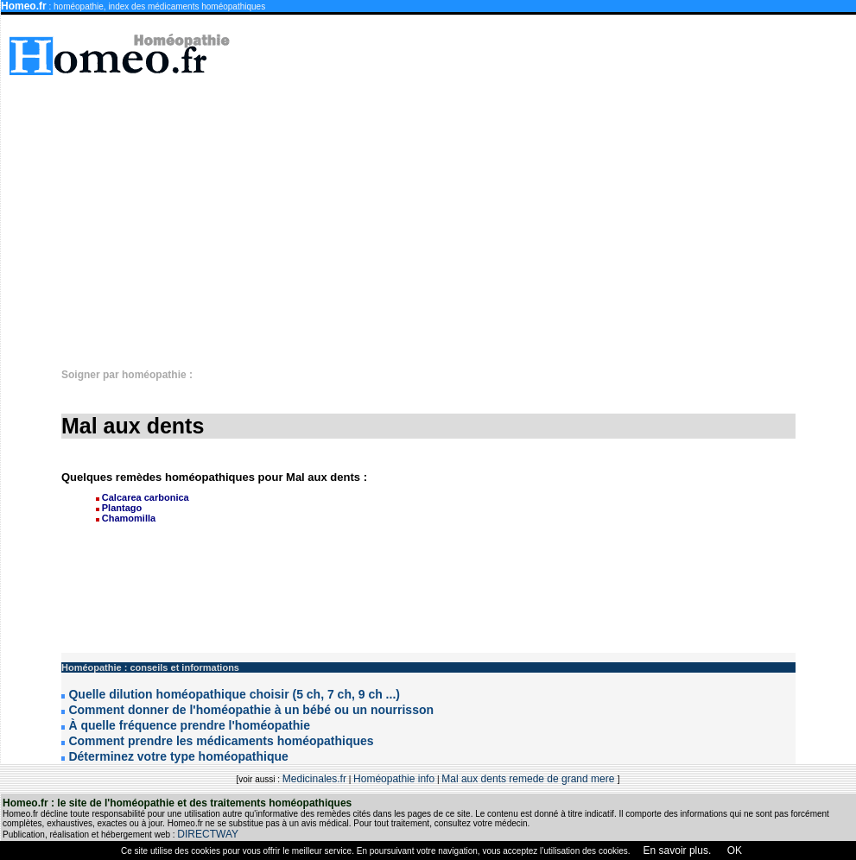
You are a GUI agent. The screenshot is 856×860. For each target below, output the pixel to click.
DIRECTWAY (207, 834)
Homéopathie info (393, 779)
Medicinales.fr (314, 779)
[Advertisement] (478, 213)
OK (733, 850)
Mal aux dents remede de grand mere (529, 779)
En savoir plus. (678, 850)
